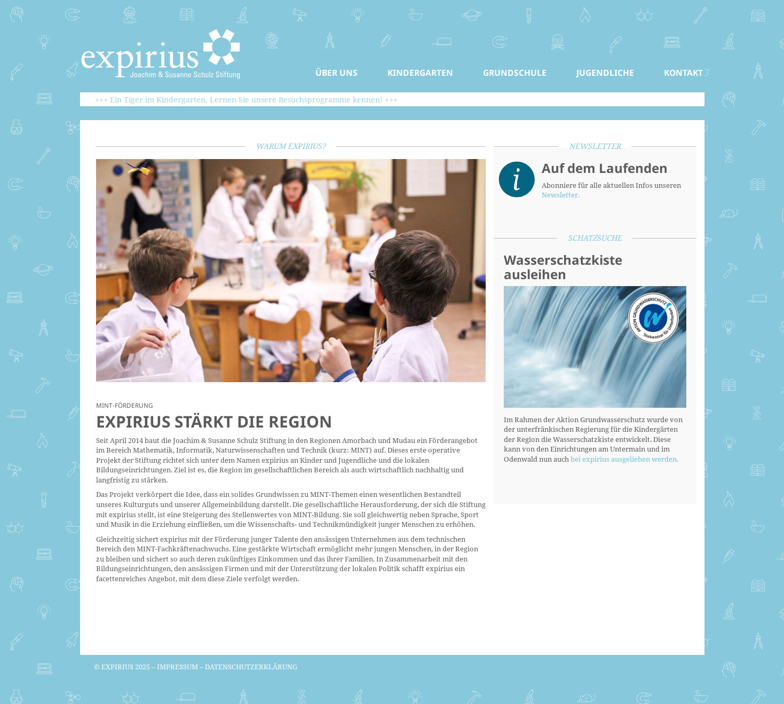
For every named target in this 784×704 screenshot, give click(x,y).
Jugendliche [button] (605, 72)
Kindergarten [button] (420, 72)
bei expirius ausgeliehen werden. (624, 459)
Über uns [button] (336, 72)
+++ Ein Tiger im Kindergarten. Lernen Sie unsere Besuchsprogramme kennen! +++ (246, 99)
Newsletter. (561, 195)
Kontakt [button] (683, 72)
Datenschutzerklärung (251, 666)
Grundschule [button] (515, 72)
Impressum (177, 666)
